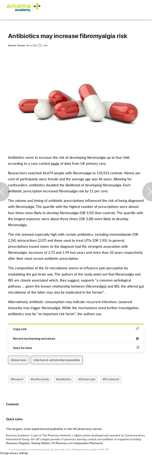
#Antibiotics (63, 379)
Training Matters (40, 443)
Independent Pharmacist (88, 443)
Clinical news (18, 360)
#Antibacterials (40, 379)
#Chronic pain (87, 379)
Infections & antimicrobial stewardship (57, 360)
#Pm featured (111, 379)
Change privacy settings (14, 453)
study (55, 163)
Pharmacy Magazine (18, 443)
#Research (17, 379)
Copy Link (76, 329)
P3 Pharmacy (59, 443)
